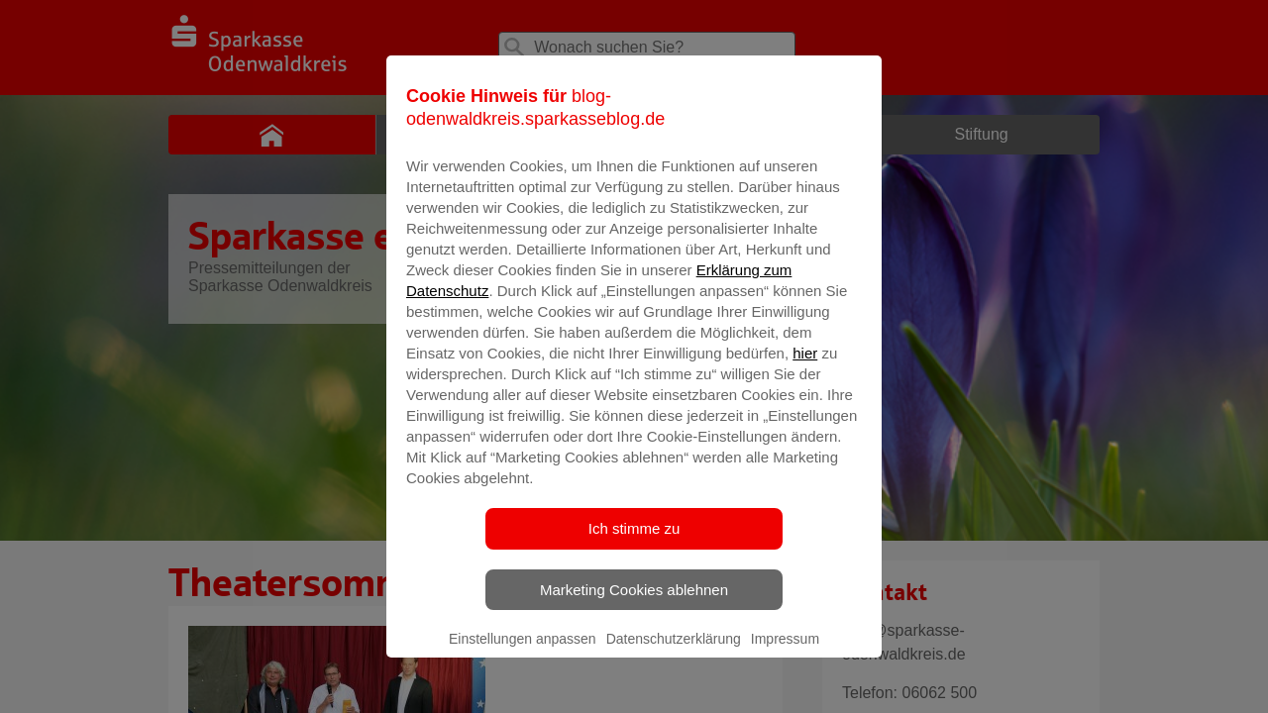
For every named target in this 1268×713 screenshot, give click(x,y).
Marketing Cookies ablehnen (634, 615)
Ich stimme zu (634, 554)
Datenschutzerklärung (673, 664)
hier (804, 378)
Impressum (785, 664)
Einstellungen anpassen (522, 664)
